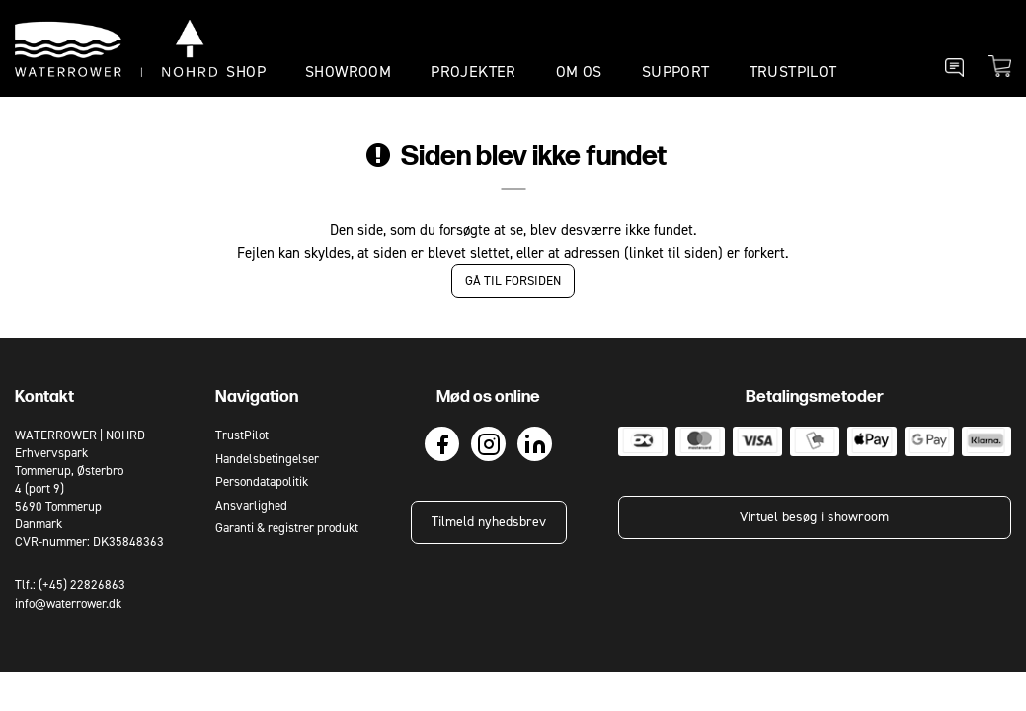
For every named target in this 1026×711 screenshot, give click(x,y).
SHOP (246, 71)
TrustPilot (793, 71)
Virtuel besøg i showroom (814, 517)
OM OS (579, 71)
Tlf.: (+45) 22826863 (70, 584)
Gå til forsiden (513, 281)
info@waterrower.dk (68, 603)
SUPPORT (676, 71)
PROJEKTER (473, 71)
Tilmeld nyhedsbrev (489, 522)
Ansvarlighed (251, 505)
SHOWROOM (348, 71)
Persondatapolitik (261, 481)
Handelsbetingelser (267, 458)
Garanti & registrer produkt (286, 527)
